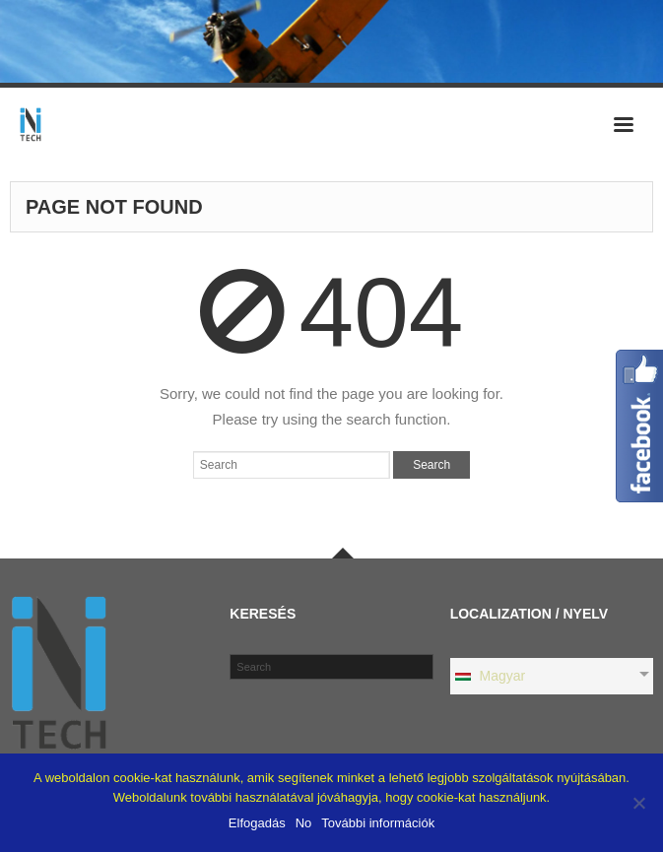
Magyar (489, 676)
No (304, 823)
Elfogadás (257, 823)
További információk (377, 823)
